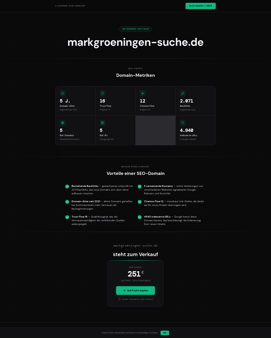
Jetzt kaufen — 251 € (200, 5)
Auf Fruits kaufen (135, 290)
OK (164, 333)
